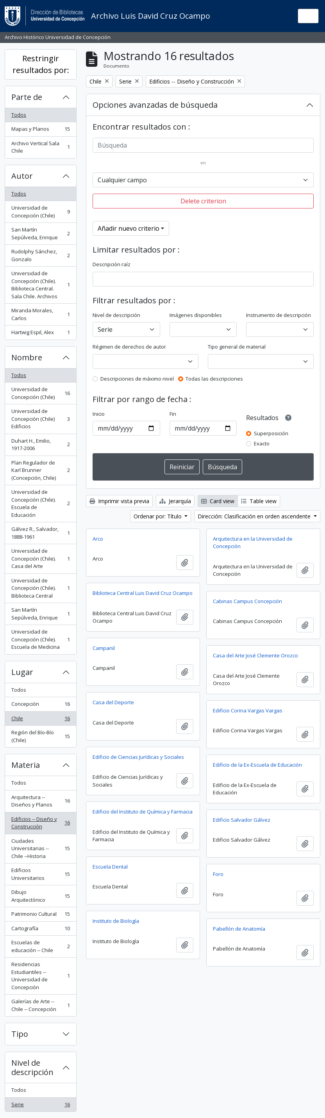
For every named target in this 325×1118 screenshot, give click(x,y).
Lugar (22, 672)
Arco (98, 538)
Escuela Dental (110, 866)
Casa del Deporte (113, 702)
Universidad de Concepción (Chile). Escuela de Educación (40, 503)
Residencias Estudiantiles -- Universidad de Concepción (40, 976)
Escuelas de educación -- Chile (40, 946)
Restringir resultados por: (40, 64)
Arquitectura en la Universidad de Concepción (253, 542)
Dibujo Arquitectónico (40, 895)
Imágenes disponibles (196, 315)
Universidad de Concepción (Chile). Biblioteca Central (40, 588)
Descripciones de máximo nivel (137, 378)
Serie (40, 1106)
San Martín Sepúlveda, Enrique (40, 233)
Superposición (271, 433)
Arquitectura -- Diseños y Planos (40, 801)
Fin (173, 413)
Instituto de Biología (116, 920)
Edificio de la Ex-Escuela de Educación (257, 764)
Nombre (26, 357)
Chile (40, 720)
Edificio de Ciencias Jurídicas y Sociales (138, 756)
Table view (259, 501)
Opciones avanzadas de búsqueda (155, 105)
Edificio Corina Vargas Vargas (247, 710)
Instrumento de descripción (278, 315)
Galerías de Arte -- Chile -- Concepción (40, 1005)
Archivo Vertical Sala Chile (40, 147)
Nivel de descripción (32, 1067)
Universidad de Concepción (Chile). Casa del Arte (40, 558)
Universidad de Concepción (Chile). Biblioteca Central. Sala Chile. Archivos (40, 285)
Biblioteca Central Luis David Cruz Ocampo (143, 592)
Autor (22, 176)
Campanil (104, 648)
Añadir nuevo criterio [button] (128, 228)
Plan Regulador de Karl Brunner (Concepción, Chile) (40, 470)
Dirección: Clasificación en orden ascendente (255, 516)
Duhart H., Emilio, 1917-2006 (40, 444)
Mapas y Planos (40, 130)
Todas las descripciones (214, 378)
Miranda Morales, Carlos (40, 314)
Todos (18, 114)
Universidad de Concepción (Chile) (40, 211)
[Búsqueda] (203, 145)
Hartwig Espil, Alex (40, 334)
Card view (217, 501)
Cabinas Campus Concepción (247, 601)
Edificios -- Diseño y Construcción (40, 822)
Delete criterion (203, 201)
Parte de (26, 97)
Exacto (262, 443)
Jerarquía (175, 501)
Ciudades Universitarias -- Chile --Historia (40, 848)
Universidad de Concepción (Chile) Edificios (40, 419)
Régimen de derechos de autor (129, 346)
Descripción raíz (111, 264)
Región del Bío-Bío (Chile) (40, 736)
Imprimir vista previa (119, 501)
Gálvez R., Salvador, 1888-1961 (40, 532)
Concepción (40, 705)
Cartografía (40, 930)
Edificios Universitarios (40, 874)
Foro (218, 874)
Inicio (99, 413)
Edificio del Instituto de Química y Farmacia (143, 811)
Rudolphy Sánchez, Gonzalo (40, 255)
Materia (25, 765)
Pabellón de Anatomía (239, 928)
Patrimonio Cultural (40, 915)
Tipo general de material (237, 346)
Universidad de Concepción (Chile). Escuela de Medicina (40, 639)
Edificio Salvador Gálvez (241, 819)
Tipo (19, 1034)
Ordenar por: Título (158, 516)
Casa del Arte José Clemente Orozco (255, 655)
